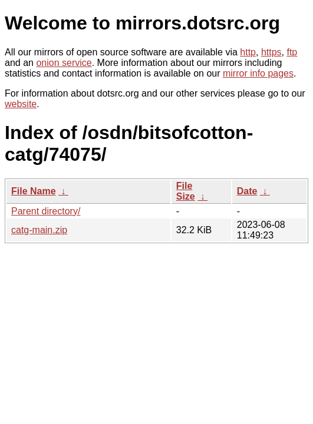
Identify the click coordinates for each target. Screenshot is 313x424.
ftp (291, 52)
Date (247, 191)
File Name (33, 191)
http (248, 52)
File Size (185, 191)
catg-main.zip (39, 230)
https (271, 52)
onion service (63, 63)
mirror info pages (258, 73)
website (21, 104)
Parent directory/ (45, 211)
